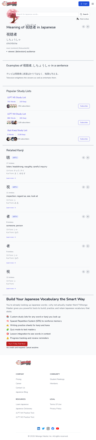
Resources (21, 399)
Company (20, 374)
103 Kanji (23, 102)
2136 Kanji (21, 134)
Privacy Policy (55, 408)
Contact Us (20, 387)
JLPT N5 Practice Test (25, 417)
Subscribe (84, 106)
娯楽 (25, 73)
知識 (47, 73)
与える (54, 73)
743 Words (11, 102)
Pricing (18, 379)
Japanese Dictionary (24, 408)
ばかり (31, 73)
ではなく (38, 73)
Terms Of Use (55, 404)
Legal (52, 399)
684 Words (11, 118)
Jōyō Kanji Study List (17, 130)
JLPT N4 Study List (16, 113)
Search (84, 14)
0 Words (10, 134)
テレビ (9, 73)
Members (54, 383)
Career (18, 383)
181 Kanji (23, 118)
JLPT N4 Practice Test (25, 413)
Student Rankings (57, 379)
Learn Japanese (22, 404)
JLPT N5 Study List (16, 97)
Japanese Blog (22, 392)
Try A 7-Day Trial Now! (16, 344)
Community (55, 374)
